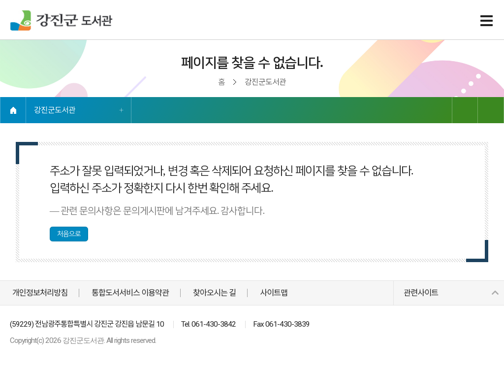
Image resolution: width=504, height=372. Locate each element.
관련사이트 (451, 293)
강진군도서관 (54, 110)
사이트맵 (273, 293)
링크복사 (465, 110)
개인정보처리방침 (39, 293)
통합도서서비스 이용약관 (130, 293)
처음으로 (69, 233)
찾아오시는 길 (214, 293)
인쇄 (491, 110)
